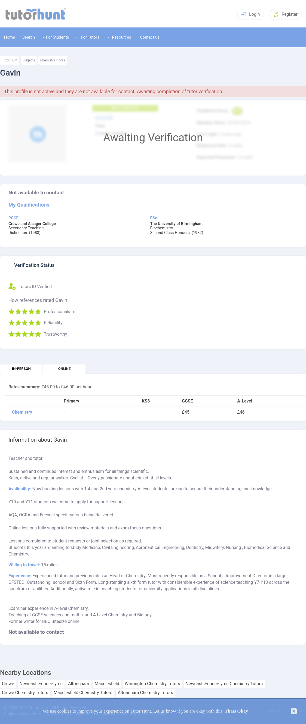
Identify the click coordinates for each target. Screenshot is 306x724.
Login (250, 14)
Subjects (29, 60)
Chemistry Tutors (52, 60)
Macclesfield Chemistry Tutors (83, 692)
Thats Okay (236, 711)
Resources (119, 37)
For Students (55, 37)
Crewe (8, 683)
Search (28, 37)
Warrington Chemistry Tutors (152, 683)
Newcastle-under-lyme (41, 683)
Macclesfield (107, 683)
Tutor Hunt (9, 60)
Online (64, 369)
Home (9, 37)
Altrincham (78, 683)
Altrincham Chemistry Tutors (145, 692)
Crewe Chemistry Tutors (25, 692)
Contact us (150, 37)
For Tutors (87, 37)
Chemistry (22, 412)
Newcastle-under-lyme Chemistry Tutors (224, 683)
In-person (21, 369)
